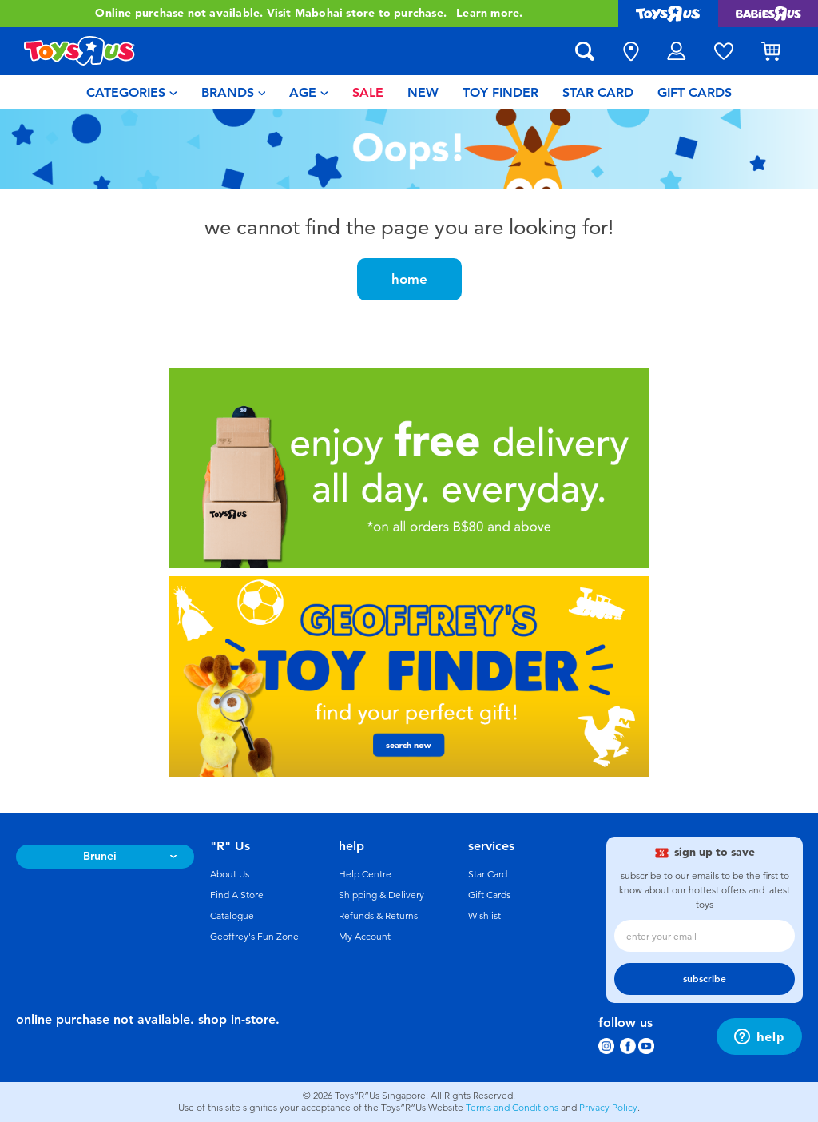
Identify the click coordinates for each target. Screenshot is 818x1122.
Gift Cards (489, 895)
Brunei (100, 856)
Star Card (487, 874)
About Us (229, 874)
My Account (365, 936)
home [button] (409, 279)
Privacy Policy (608, 1107)
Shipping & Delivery (381, 895)
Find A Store (237, 895)
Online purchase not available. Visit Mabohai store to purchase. (308, 13)
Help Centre (365, 874)
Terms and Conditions (512, 1107)
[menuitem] (131, 92)
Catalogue (232, 915)
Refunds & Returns (378, 915)
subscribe (704, 979)
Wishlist (484, 915)
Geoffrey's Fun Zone (254, 936)
